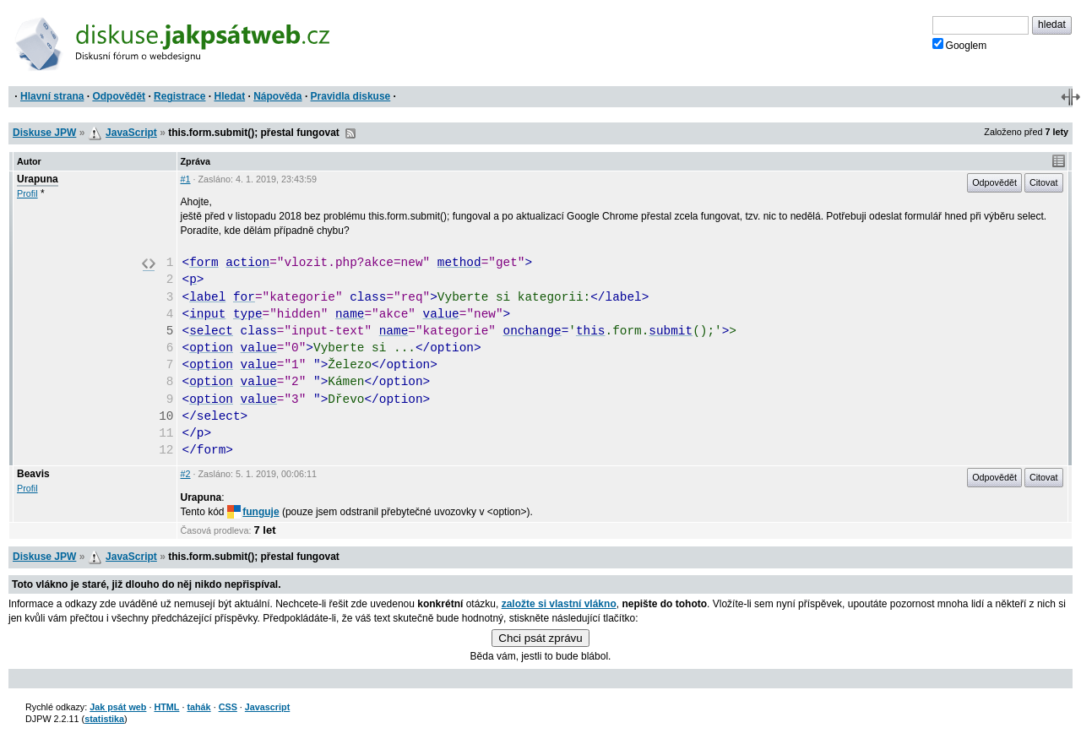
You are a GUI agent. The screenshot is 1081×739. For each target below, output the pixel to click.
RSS (350, 133)
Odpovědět (118, 96)
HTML (166, 707)
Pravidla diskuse (351, 96)
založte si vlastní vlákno (559, 604)
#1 (186, 179)
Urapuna (37, 179)
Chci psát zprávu (540, 638)
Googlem (959, 45)
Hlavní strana (52, 96)
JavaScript (131, 133)
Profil (27, 193)
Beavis (33, 474)
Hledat (229, 96)
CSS (228, 707)
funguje (253, 512)
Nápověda (277, 96)
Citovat (1043, 182)
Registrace (179, 96)
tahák (198, 707)
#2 (186, 474)
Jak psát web (118, 707)
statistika (104, 719)
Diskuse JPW (44, 133)
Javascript (267, 707)
